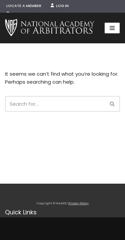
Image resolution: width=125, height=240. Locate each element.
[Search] (55, 104)
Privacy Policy (78, 203)
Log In (60, 5)
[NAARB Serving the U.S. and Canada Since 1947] (49, 28)
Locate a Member (23, 5)
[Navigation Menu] (112, 28)
